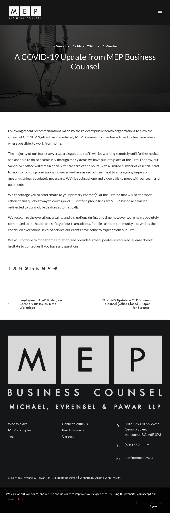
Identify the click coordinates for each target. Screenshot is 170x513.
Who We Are (17, 424)
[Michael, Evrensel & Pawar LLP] (32, 12)
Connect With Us (75, 424)
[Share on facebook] (9, 268)
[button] (160, 12)
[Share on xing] (49, 268)
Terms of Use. (15, 511)
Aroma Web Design (107, 478)
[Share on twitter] (14, 268)
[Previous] (39, 303)
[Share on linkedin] (32, 268)
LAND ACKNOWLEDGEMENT (63, 491)
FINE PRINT (14, 491)
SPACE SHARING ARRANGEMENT (103, 491)
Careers (68, 436)
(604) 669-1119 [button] (137, 444)
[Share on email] (55, 268)
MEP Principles (19, 430)
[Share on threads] (20, 268)
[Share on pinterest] (26, 268)
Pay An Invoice (73, 430)
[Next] (131, 303)
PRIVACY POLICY (34, 491)
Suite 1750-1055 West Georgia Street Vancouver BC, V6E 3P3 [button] (143, 429)
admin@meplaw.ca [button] (139, 457)
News (60, 46)
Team (12, 436)
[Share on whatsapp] (38, 268)
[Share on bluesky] (43, 268)
